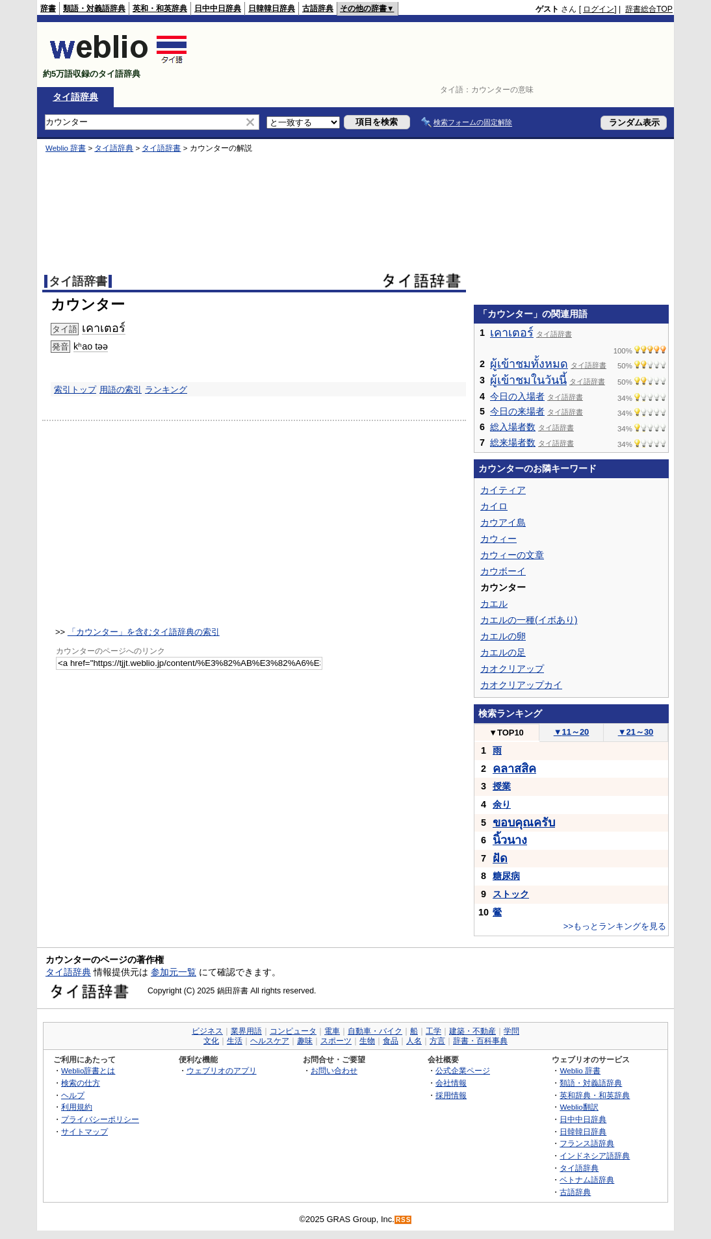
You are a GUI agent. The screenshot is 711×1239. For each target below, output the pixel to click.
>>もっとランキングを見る (614, 926)
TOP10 (506, 732)
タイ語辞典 (75, 97)
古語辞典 (317, 8)
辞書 (48, 8)
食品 (390, 1041)
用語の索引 (120, 389)
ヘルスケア (269, 1041)
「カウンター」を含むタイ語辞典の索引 (144, 632)
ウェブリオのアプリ (222, 1070)
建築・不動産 (472, 1031)
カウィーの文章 (512, 555)
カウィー (498, 538)
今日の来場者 (517, 411)
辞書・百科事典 (480, 1041)
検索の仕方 (80, 1083)
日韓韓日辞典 (271, 8)
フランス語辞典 (587, 1143)
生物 (367, 1041)
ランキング (166, 389)
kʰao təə (90, 346)
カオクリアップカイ (521, 685)
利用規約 (76, 1107)
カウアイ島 (503, 522)
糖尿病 (506, 876)
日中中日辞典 (217, 8)
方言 (437, 1041)
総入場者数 (513, 427)
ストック (511, 894)
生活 (234, 1041)
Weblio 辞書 (65, 148)
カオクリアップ (512, 668)
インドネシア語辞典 (595, 1155)
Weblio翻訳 (579, 1107)
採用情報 (451, 1095)
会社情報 (451, 1083)
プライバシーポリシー (100, 1119)
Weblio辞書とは (88, 1070)
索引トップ (75, 389)
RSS (403, 1219)
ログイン (598, 9)
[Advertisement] (436, 54)
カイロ (494, 506)
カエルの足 (503, 652)
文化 (211, 1041)
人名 (414, 1041)
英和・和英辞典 (160, 8)
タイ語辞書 (161, 148)
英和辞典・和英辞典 (595, 1095)
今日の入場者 (517, 396)
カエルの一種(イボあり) (529, 620)
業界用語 (246, 1031)
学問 (511, 1031)
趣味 (305, 1041)
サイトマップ (84, 1131)
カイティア (503, 490)
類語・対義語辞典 (94, 8)
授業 (502, 786)
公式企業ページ (462, 1070)
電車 (332, 1031)
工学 (433, 1031)
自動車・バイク (375, 1031)
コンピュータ (293, 1031)
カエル (494, 603)
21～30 (636, 732)
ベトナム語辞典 (587, 1179)
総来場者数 (513, 442)
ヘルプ (72, 1095)
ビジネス (207, 1031)
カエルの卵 (503, 636)
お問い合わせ (334, 1070)
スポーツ (336, 1041)
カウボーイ (503, 571)
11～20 (571, 732)
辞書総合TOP (649, 9)
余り (502, 804)
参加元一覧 (173, 972)
